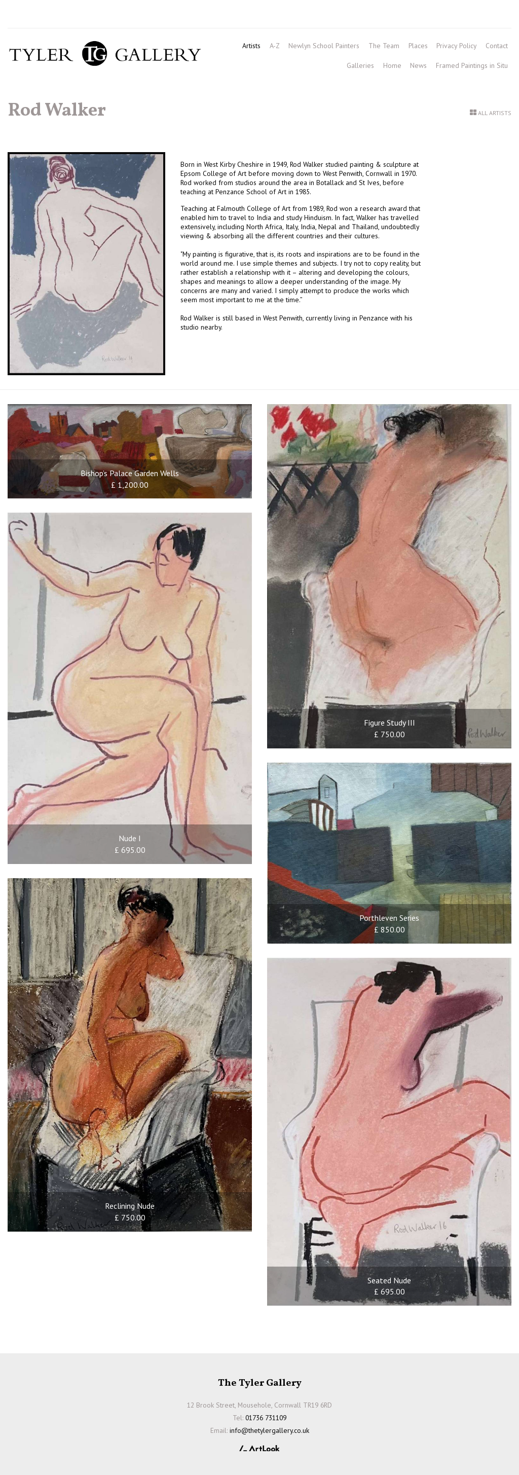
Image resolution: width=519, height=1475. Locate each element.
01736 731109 (37, 16)
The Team (383, 45)
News (418, 65)
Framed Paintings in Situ (472, 65)
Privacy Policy (456, 45)
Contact (497, 45)
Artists (251, 45)
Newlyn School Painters (323, 45)
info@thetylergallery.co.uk (150, 16)
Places (418, 45)
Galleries (360, 65)
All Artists (494, 113)
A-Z (275, 45)
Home (392, 65)
